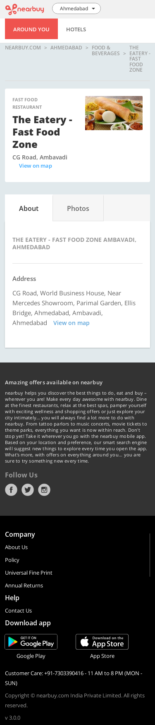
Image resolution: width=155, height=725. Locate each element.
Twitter (27, 490)
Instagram (44, 490)
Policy (12, 560)
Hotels (76, 29)
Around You (31, 29)
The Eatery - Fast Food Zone (139, 59)
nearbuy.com (23, 48)
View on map (35, 165)
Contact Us (18, 610)
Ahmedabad (66, 48)
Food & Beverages (106, 51)
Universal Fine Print (28, 572)
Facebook (11, 490)
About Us (16, 547)
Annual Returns (24, 585)
